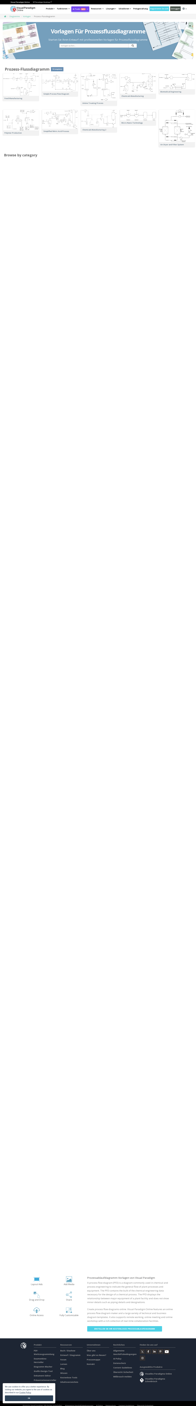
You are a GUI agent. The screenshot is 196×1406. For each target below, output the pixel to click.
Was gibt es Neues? (96, 1355)
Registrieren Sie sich (159, 8)
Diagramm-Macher (43, 1366)
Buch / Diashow (67, 1350)
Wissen (63, 1373)
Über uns (91, 1350)
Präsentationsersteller (45, 1380)
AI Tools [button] (80, 9)
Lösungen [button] (111, 8)
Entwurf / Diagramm (70, 1355)
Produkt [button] (50, 8)
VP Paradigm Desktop (42, 2)
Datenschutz (119, 1363)
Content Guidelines (122, 1367)
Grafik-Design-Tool (43, 1371)
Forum (63, 1359)
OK (29, 1398)
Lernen (63, 1364)
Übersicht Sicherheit (123, 1372)
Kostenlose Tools (68, 1377)
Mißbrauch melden (122, 1376)
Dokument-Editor (42, 1375)
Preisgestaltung (140, 8)
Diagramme (14, 16)
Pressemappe (93, 1359)
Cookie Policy (25, 1392)
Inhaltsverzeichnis (69, 1382)
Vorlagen (27, 16)
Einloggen (175, 8)
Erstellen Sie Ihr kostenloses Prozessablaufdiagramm (124, 1328)
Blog (62, 1368)
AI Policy (117, 1358)
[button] (63, 8)
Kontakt (91, 1364)
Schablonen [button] (125, 8)
